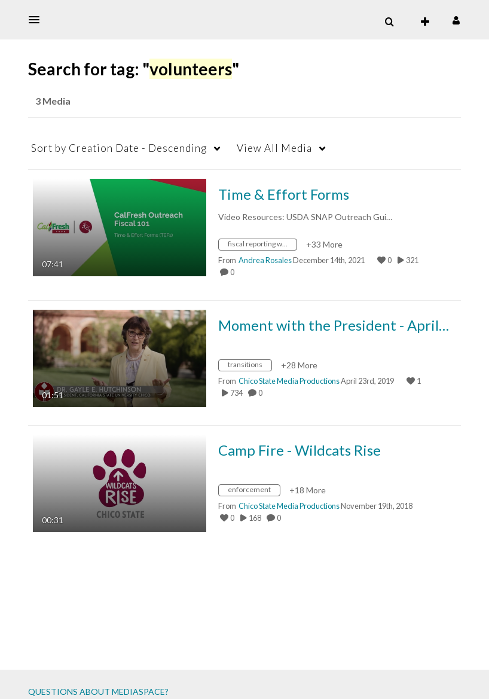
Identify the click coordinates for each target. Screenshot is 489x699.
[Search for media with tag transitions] (249, 367)
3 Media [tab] (53, 100)
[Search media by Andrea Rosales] (265, 260)
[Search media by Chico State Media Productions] (289, 381)
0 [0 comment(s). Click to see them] (233, 272)
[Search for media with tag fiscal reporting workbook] (262, 246)
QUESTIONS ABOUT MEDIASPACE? (98, 691)
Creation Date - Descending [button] (119, 148)
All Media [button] (274, 148)
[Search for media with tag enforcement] (253, 492)
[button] (37, 19)
